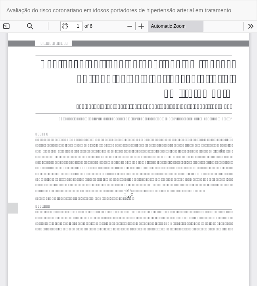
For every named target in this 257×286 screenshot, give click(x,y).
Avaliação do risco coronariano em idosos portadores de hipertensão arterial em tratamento (118, 10)
